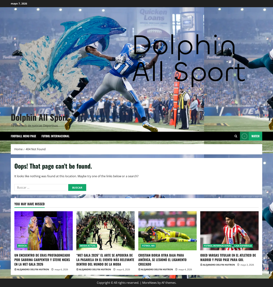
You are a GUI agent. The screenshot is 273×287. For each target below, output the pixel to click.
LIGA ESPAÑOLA (243, 245)
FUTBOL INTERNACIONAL (55, 136)
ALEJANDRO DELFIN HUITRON (33, 269)
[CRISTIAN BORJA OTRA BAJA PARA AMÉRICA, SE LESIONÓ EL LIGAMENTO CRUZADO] (167, 230)
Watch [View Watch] (250, 136)
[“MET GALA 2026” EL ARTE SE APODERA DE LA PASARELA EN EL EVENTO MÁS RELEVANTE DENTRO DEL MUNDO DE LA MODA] (105, 230)
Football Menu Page (23, 136)
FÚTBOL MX (148, 245)
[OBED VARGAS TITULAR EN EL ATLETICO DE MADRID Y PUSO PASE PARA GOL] (229, 230)
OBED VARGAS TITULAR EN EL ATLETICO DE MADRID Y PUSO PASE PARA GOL (228, 257)
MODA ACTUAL (88, 245)
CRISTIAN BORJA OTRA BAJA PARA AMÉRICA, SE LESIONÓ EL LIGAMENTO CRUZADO (162, 259)
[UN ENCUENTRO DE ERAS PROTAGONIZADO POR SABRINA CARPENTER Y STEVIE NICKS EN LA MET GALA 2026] (43, 230)
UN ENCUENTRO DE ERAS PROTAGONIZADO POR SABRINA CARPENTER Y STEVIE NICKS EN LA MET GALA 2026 (42, 259)
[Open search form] (236, 136)
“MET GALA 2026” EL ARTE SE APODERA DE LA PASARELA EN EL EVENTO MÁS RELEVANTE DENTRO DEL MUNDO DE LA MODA (105, 259)
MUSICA (22, 245)
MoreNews (149, 283)
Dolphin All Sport (39, 117)
